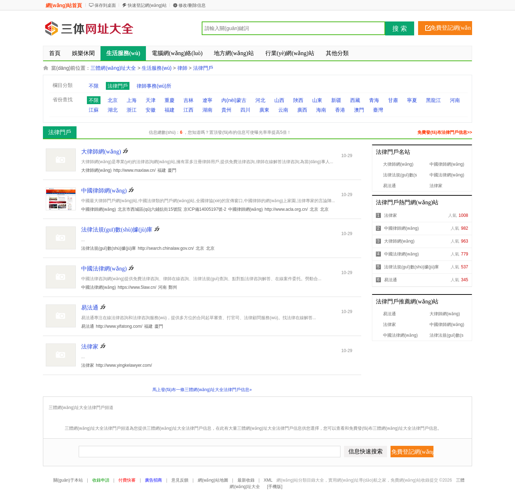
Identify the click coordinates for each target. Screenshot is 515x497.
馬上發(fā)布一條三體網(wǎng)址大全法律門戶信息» (202, 389)
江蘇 (94, 110)
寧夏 (412, 100)
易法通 (389, 185)
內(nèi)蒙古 (233, 100)
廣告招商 (153, 480)
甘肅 (393, 100)
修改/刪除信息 (191, 5)
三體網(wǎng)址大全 (113, 68)
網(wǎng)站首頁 (64, 5)
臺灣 (378, 110)
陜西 (298, 100)
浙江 (132, 110)
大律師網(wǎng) (398, 164)
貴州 (226, 110)
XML (268, 480)
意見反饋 (179, 480)
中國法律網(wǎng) (447, 174)
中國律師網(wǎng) (447, 164)
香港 (340, 110)
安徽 (151, 110)
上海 (132, 100)
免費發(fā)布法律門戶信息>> (444, 132)
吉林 (188, 100)
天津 (151, 100)
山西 (279, 100)
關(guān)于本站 (68, 480)
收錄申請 (100, 480)
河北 (260, 100)
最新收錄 (246, 480)
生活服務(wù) (156, 68)
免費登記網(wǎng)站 (450, 30)
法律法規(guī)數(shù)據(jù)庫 (411, 266)
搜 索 (399, 28)
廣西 (302, 110)
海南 (321, 110)
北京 (113, 100)
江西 (188, 110)
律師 (182, 68)
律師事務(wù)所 (154, 86)
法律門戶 (203, 68)
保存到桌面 (105, 5)
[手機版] (275, 486)
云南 (283, 110)
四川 (245, 110)
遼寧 (207, 100)
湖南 (207, 110)
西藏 (355, 100)
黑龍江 (433, 100)
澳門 (359, 110)
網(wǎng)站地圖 (213, 480)
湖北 (113, 110)
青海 (374, 100)
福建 (170, 110)
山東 (317, 100)
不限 (94, 86)
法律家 (436, 185)
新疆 (336, 100)
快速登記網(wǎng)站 (147, 5)
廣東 (264, 110)
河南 (455, 100)
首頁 (54, 53)
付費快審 (127, 480)
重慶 (170, 100)
